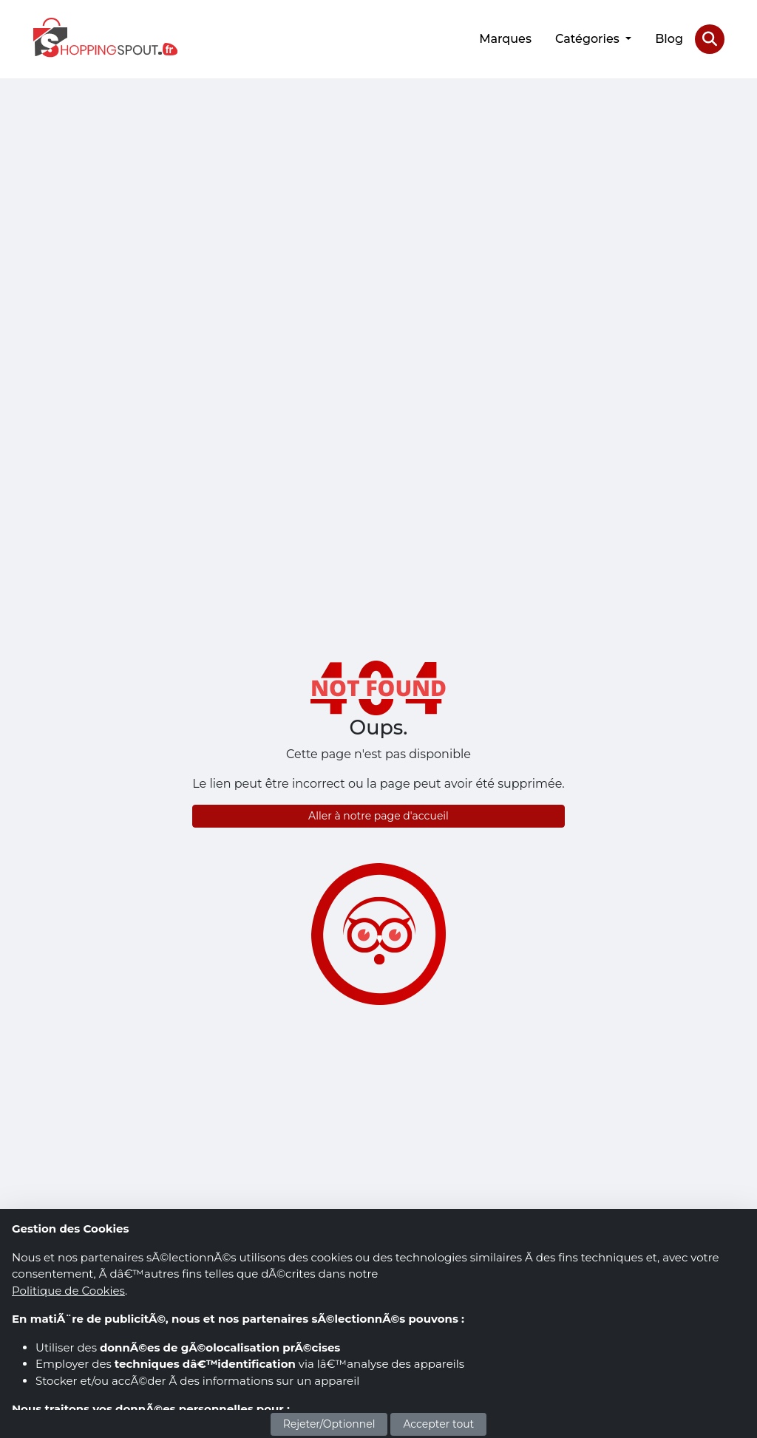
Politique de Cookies (68, 1291)
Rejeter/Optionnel (329, 1424)
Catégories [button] (588, 39)
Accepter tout (438, 1424)
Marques (505, 39)
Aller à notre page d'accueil (378, 815)
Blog (669, 39)
